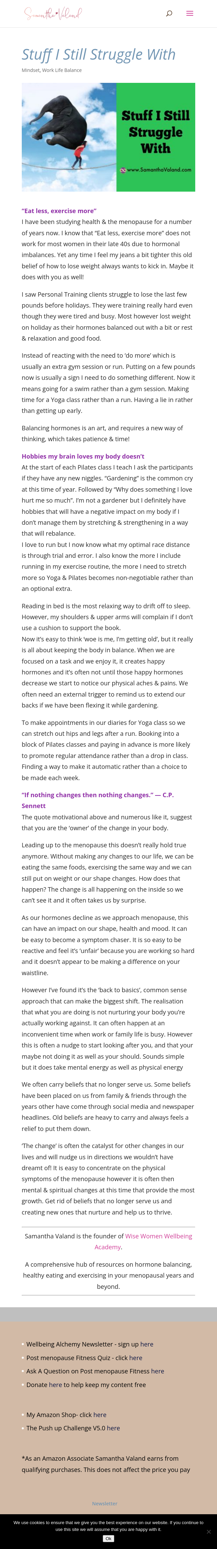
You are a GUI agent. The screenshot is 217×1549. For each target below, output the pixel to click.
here (146, 1344)
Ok (108, 1538)
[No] (208, 1531)
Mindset (31, 70)
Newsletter (104, 1503)
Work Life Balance (62, 70)
